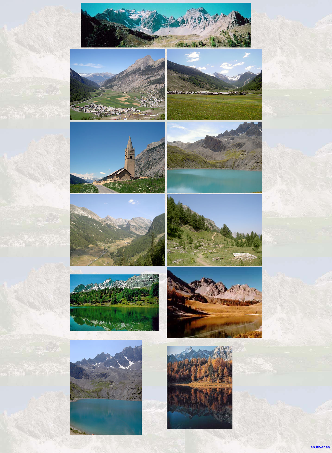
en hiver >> (320, 447)
